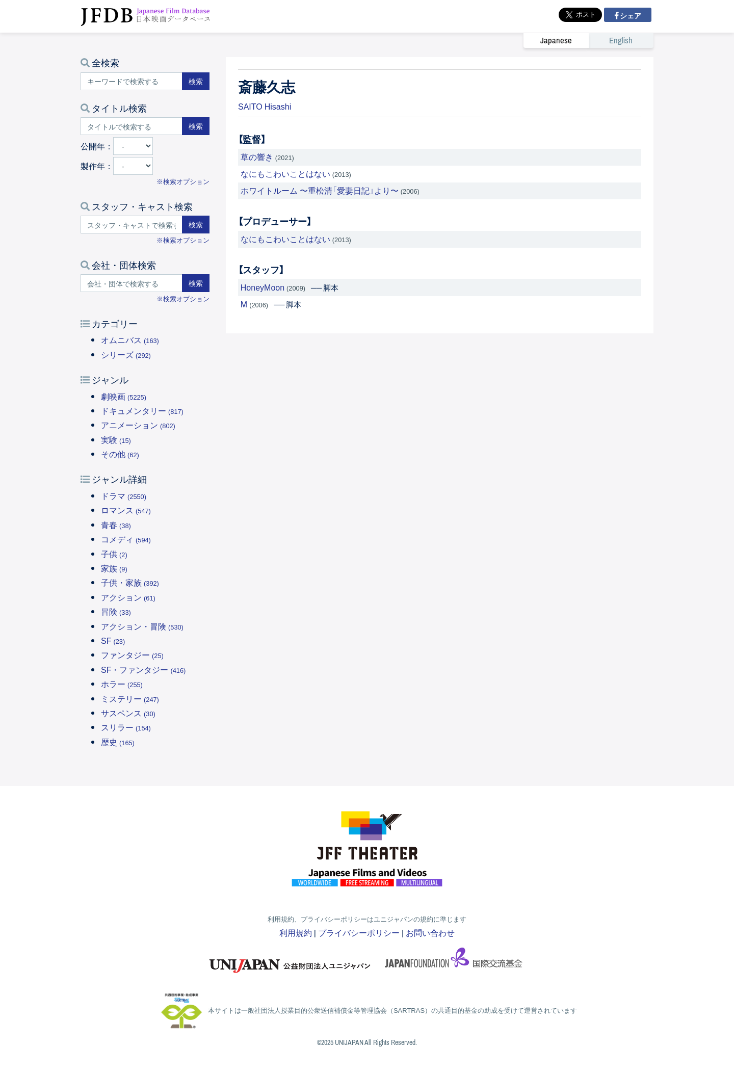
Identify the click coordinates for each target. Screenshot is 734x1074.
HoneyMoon (262, 287)
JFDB (146, 16)
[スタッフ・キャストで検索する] (131, 224)
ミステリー (130, 698)
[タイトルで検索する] (131, 126)
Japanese (556, 40)
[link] (588, 40)
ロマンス (126, 510)
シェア (629, 15)
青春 (116, 524)
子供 (114, 553)
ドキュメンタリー (142, 410)
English (621, 40)
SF (113, 640)
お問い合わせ (430, 932)
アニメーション (138, 424)
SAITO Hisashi (264, 106)
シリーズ (126, 354)
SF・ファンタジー (143, 669)
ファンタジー (132, 654)
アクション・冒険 (142, 626)
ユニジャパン (290, 961)
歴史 (118, 742)
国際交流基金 (453, 961)
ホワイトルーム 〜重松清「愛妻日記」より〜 (320, 190)
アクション (128, 597)
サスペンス (128, 712)
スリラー (126, 727)
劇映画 (123, 396)
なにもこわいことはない (285, 173)
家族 (114, 568)
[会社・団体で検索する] (131, 283)
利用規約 (295, 932)
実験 (116, 439)
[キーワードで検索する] (131, 81)
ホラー (122, 683)
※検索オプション (182, 181)
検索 (196, 81)
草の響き (257, 156)
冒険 (116, 611)
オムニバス (130, 339)
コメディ (126, 539)
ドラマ (123, 495)
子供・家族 (130, 582)
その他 (120, 454)
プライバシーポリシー (359, 932)
